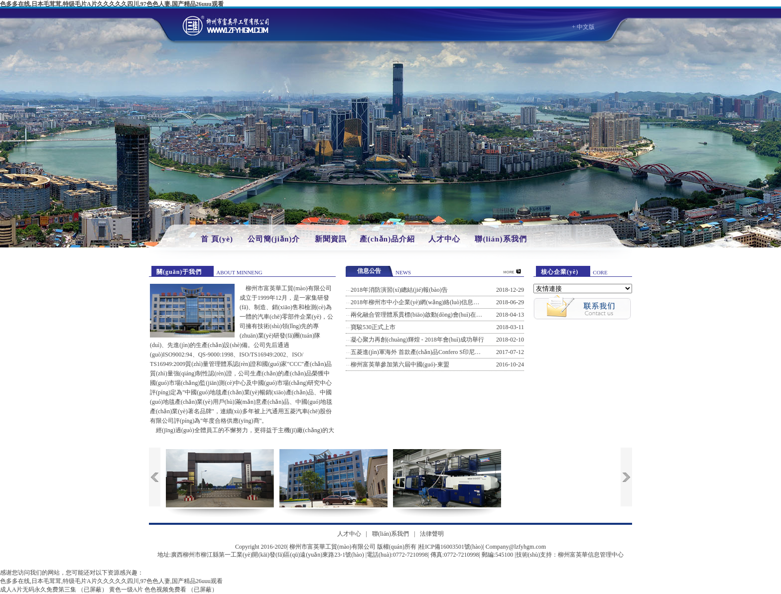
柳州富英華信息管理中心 (591, 554)
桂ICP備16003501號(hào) (451, 546)
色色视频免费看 (165, 589)
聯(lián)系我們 (500, 239)
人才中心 (444, 239)
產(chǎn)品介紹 (387, 239)
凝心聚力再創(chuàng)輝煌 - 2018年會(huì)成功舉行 (417, 339)
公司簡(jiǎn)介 (274, 239)
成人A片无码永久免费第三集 (38, 589)
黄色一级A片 (126, 589)
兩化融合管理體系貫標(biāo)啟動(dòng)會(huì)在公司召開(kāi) (431, 314)
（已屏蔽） (93, 589)
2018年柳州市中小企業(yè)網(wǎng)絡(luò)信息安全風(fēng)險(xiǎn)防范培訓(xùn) (457, 302)
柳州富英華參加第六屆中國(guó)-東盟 (400, 364)
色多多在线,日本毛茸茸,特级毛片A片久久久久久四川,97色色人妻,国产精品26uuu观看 (112, 3)
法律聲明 (432, 533)
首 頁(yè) (217, 239)
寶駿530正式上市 (373, 327)
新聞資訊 (331, 239)
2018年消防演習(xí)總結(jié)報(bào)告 (399, 289)
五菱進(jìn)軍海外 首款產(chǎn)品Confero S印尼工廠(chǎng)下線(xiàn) (441, 352)
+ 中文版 (583, 26)
